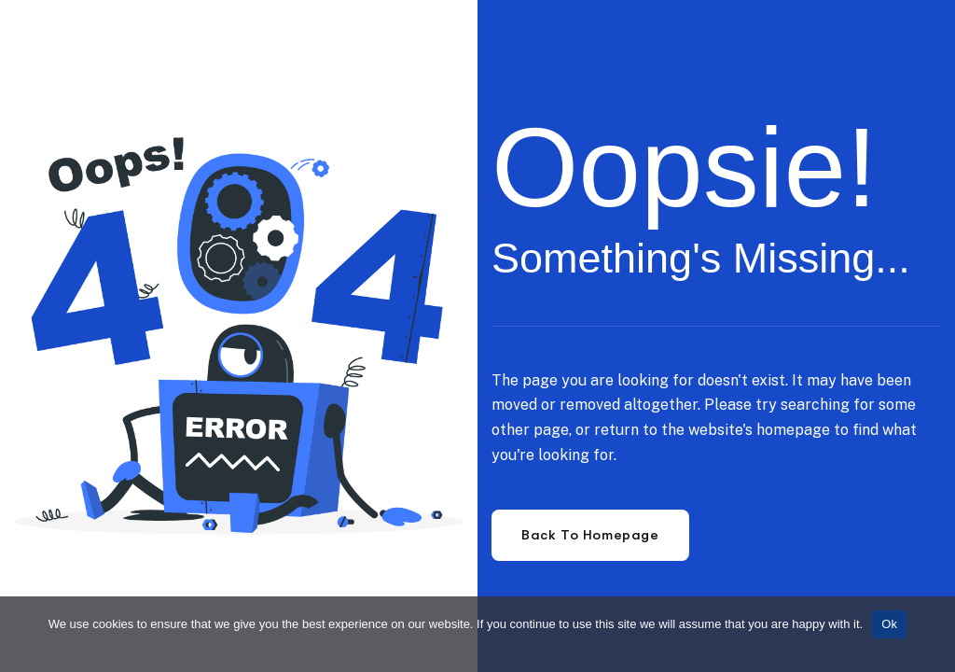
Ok (889, 624)
